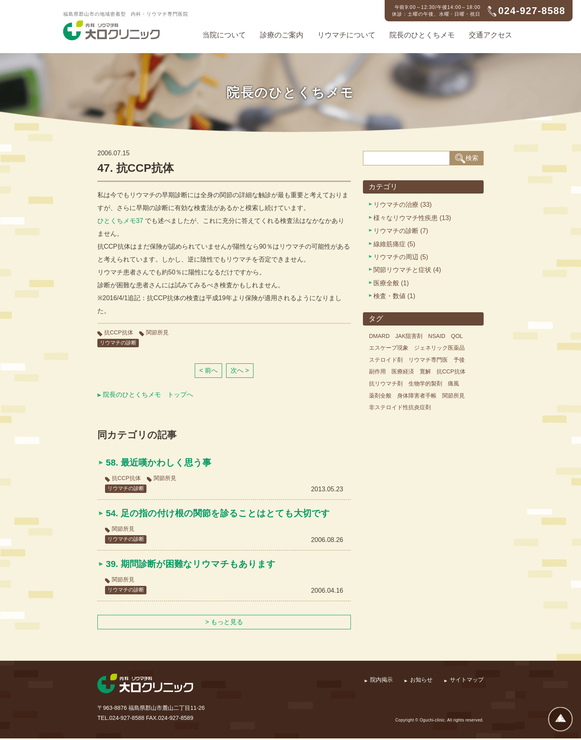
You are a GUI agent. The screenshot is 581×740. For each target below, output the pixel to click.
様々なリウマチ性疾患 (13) (412, 217)
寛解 (425, 371)
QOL (457, 336)
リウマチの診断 (119, 343)
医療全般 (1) (391, 283)
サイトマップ (467, 681)
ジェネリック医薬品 (439, 347)
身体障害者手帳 (417, 395)
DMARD (379, 336)
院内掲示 (381, 681)
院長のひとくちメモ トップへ (148, 395)
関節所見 (157, 332)
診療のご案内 (281, 35)
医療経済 (402, 371)
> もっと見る (224, 623)
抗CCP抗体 (118, 332)
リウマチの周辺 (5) (400, 257)
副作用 (377, 371)
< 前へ (208, 370)
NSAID (436, 336)
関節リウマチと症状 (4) (407, 269)
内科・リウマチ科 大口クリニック (111, 31)
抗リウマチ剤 (386, 383)
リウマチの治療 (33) (402, 204)
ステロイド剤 (386, 360)
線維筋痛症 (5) (394, 244)
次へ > (240, 370)
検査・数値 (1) (394, 296)
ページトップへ (560, 719)
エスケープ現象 (388, 347)
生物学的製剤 (425, 383)
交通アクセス (490, 35)
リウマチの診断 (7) (400, 230)
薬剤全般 (380, 395)
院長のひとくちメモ (422, 35)
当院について (224, 35)
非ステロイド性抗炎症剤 (400, 407)
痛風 (453, 383)
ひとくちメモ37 (120, 220)
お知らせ (421, 681)
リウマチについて (346, 35)
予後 (459, 360)
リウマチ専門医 (428, 360)
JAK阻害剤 (408, 336)
